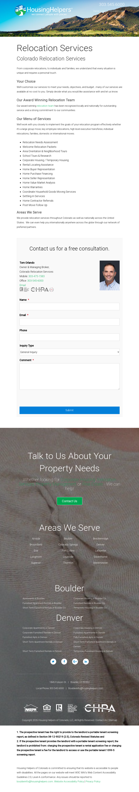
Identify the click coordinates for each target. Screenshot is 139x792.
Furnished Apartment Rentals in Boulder (42, 602)
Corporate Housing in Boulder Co (90, 597)
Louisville (68, 556)
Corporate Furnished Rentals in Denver (42, 632)
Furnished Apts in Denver (35, 636)
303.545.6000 (111, 4)
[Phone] (70, 337)
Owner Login (99, 11)
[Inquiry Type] (70, 352)
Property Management (56, 484)
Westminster (100, 562)
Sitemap (112, 719)
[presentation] (42, 399)
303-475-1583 (36, 276)
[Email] (70, 322)
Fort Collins (68, 550)
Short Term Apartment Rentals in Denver (43, 641)
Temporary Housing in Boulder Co (90, 607)
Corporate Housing (77, 479)
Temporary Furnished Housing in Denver (93, 650)
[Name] (70, 306)
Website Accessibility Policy (69, 780)
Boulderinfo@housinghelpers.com (85, 687)
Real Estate (93, 484)
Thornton (68, 562)
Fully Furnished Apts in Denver (88, 636)
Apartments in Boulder (34, 597)
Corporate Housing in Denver (88, 627)
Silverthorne (100, 556)
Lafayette (100, 550)
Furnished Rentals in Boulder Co (89, 602)
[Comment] (70, 376)
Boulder (68, 537)
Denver (100, 543)
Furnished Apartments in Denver (89, 632)
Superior (36, 562)
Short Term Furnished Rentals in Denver (42, 650)
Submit (69, 410)
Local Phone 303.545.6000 (50, 687)
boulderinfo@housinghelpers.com (35, 780)
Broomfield (36, 543)
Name (23, 299)
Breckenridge (100, 537)
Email (23, 285)
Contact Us (69, 501)
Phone (23, 330)
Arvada (36, 537)
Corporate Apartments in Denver (39, 627)
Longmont (36, 556)
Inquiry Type (27, 345)
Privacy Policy (93, 780)
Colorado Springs (68, 543)
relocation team (45, 105)
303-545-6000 (35, 280)
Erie (36, 550)
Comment (25, 360)
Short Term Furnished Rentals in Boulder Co (44, 607)
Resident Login (117, 11)
